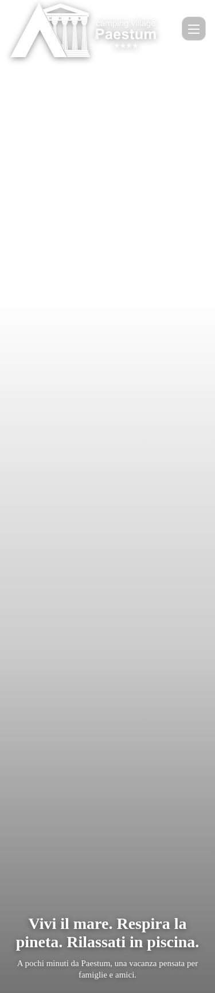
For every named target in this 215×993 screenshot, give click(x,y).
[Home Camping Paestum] (85, 28)
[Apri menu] (194, 29)
